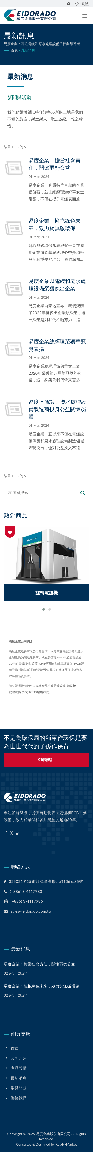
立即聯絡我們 (40, 692)
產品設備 (19, 1068)
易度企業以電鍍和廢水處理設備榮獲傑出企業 (57, 285)
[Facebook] (6, 833)
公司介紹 (19, 1058)
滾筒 (25, 692)
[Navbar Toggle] (85, 16)
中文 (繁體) (81, 4)
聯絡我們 (19, 1097)
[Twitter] (11, 833)
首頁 (14, 50)
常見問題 (19, 1087)
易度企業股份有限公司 (53, 1134)
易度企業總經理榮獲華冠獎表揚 (57, 345)
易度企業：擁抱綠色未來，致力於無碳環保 (55, 224)
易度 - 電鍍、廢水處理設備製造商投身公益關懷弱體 (57, 409)
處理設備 (15, 692)
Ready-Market (66, 1144)
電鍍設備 (59, 686)
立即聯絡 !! (46, 759)
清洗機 (71, 686)
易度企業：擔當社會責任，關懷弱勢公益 (55, 164)
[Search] (40, 492)
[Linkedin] (17, 833)
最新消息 (28, 50)
